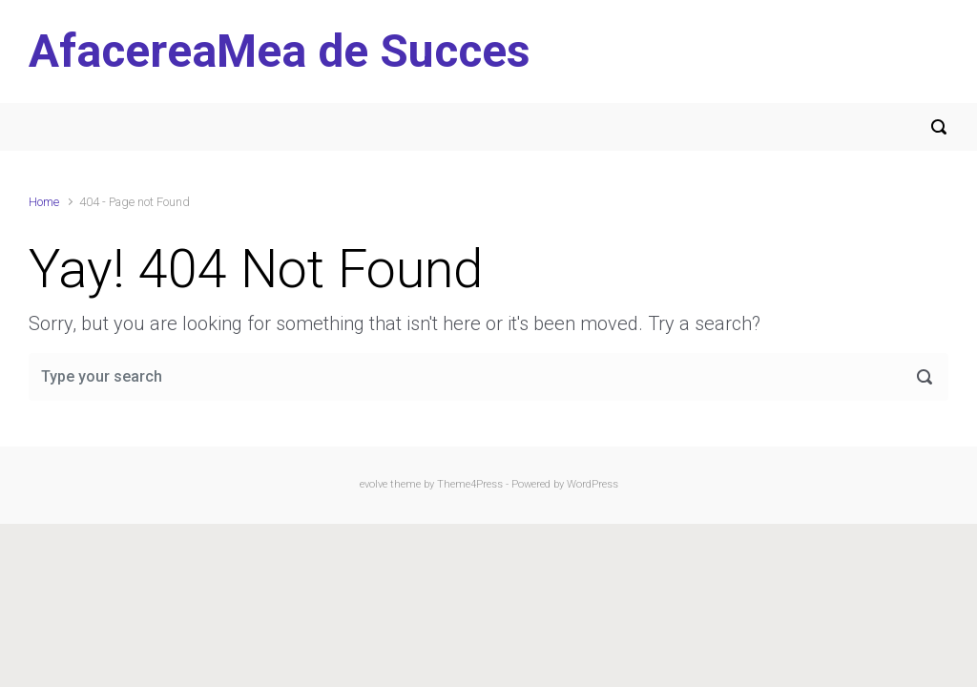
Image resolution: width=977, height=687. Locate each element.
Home (44, 202)
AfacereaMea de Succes (279, 51)
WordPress (592, 484)
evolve (373, 484)
